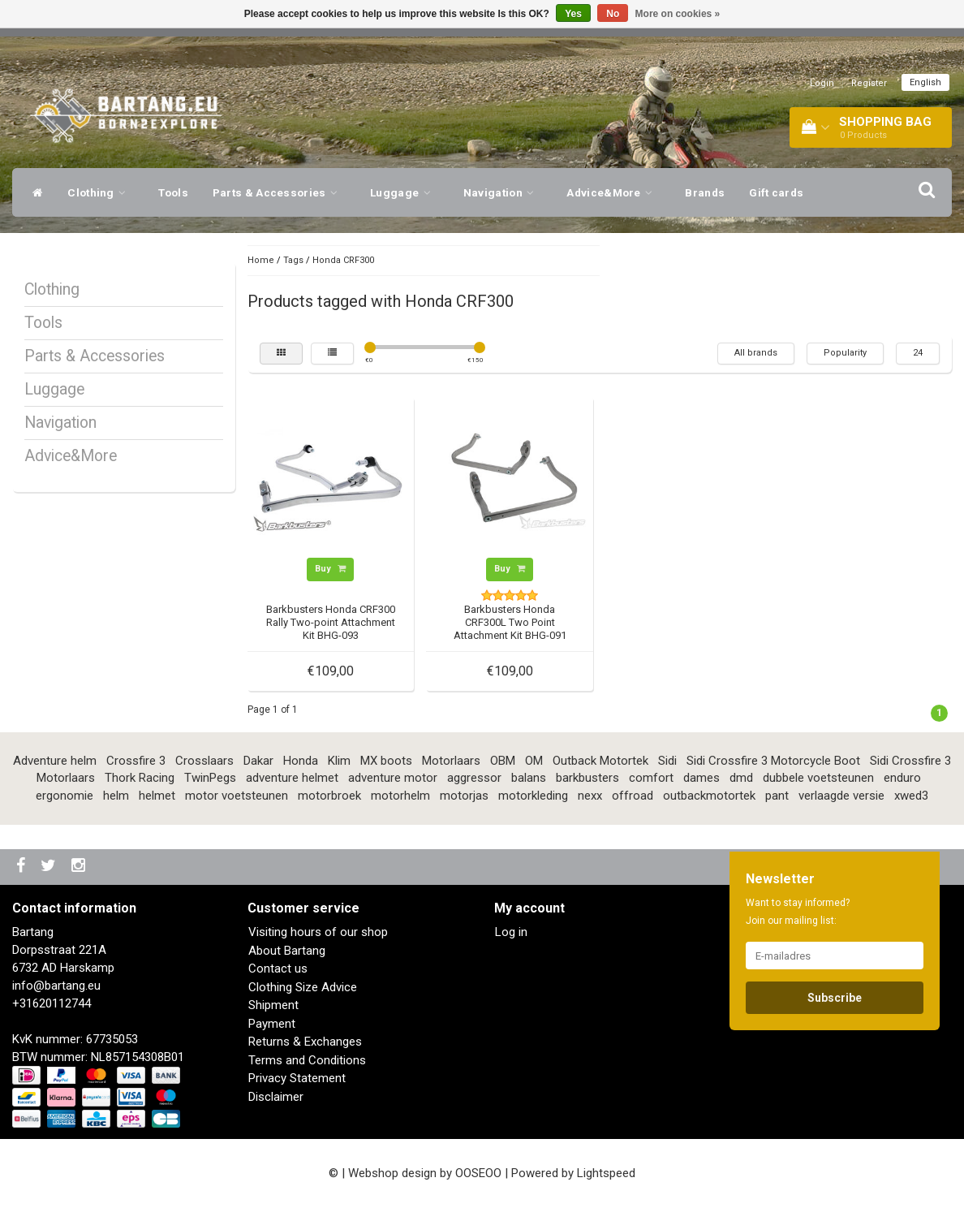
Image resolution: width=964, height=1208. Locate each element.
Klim (339, 760)
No (612, 13)
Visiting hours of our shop (318, 932)
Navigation (503, 192)
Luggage (404, 192)
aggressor (474, 777)
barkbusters (587, 777)
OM (534, 760)
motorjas (464, 795)
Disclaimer (275, 1096)
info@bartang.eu (56, 985)
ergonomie (64, 795)
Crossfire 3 (136, 760)
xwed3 (911, 795)
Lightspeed (606, 1173)
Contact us (278, 968)
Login (822, 83)
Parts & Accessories (279, 192)
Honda (300, 760)
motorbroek (329, 795)
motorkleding (533, 795)
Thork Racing (139, 777)
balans (528, 777)
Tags (293, 260)
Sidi (667, 760)
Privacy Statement (297, 1078)
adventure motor (392, 777)
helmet (157, 795)
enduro (902, 777)
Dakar (258, 760)
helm (116, 795)
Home (260, 260)
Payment (271, 1023)
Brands (705, 192)
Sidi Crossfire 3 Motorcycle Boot (773, 760)
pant (777, 795)
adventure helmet (292, 777)
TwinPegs (210, 777)
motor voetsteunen (236, 795)
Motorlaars (451, 760)
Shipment (273, 1005)
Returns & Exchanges (305, 1041)
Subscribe (834, 997)
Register (869, 83)
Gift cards (776, 192)
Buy (330, 568)
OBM (502, 760)
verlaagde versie (841, 795)
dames (701, 777)
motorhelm (400, 795)
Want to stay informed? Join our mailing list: (798, 911)
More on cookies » (678, 13)
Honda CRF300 (343, 260)
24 (918, 352)
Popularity (845, 352)
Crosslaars (204, 760)
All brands (755, 352)
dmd (741, 777)
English (925, 82)
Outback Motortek (600, 760)
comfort (651, 777)
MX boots (386, 760)
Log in (511, 932)
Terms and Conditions (307, 1060)
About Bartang (286, 950)
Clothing (100, 192)
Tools (173, 192)
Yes (573, 13)
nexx (590, 795)
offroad (632, 795)
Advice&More (613, 192)
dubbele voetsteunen (818, 777)
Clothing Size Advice (302, 987)
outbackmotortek (709, 795)
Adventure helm (55, 760)
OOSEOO (478, 1173)
